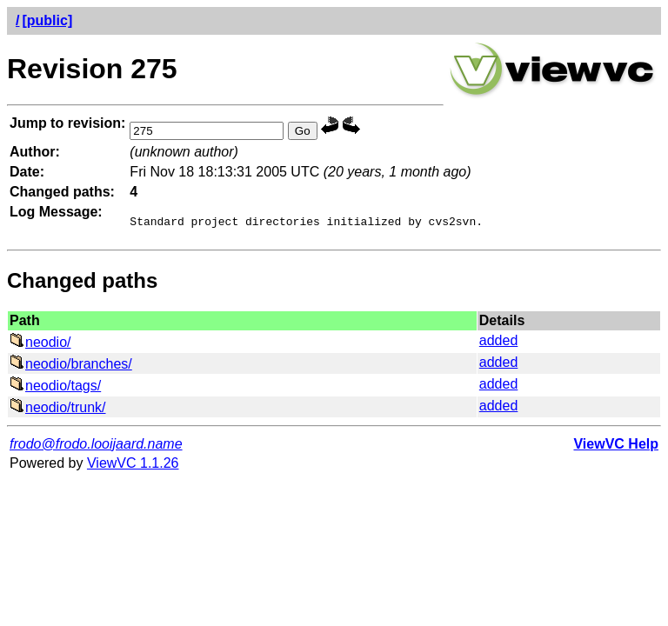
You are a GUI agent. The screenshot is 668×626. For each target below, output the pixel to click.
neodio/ (40, 344)
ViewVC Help (615, 446)
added (498, 343)
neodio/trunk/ (58, 410)
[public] (47, 20)
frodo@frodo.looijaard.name (96, 446)
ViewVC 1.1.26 (133, 465)
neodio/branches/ (71, 366)
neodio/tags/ (55, 388)
